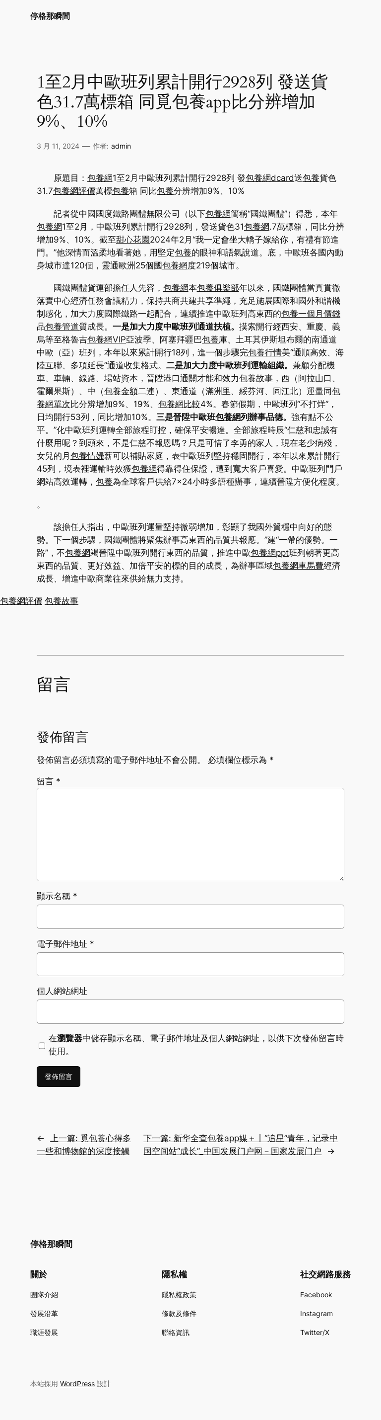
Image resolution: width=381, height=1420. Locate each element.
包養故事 (256, 378)
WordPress (77, 1383)
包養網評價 (74, 191)
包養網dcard (270, 178)
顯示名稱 (57, 896)
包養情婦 (87, 456)
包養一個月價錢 (310, 314)
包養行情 (265, 352)
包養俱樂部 (218, 288)
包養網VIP (106, 339)
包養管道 (62, 327)
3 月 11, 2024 (58, 146)
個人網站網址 (62, 991)
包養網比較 (179, 404)
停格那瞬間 (50, 16)
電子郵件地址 (65, 944)
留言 (49, 781)
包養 (311, 178)
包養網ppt (270, 553)
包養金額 (121, 391)
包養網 (100, 178)
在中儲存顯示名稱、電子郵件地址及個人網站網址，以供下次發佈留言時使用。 (196, 1044)
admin (121, 146)
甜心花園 (133, 240)
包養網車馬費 (298, 566)
